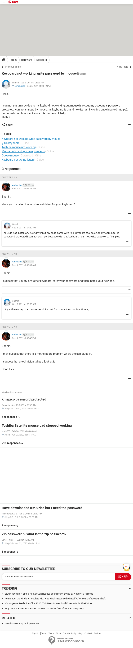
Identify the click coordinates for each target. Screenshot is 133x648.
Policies (97, 633)
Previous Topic (13, 66)
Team (43, 633)
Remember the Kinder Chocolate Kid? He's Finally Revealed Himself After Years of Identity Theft (55, 598)
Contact (88, 633)
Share (9, 124)
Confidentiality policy (72, 633)
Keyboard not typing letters (18, 159)
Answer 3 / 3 (9, 326)
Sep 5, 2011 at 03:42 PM (39, 86)
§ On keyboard (11, 143)
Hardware (26, 59)
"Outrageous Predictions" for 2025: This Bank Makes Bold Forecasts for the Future (48, 603)
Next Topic (122, 66)
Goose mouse (10, 155)
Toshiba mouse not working (19, 147)
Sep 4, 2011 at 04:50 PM (24, 227)
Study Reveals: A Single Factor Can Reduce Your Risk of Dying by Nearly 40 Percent (49, 593)
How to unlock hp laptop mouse (22, 623)
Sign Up (35, 633)
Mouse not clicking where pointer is (23, 151)
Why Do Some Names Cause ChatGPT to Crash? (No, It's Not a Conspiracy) (45, 608)
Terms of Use (54, 633)
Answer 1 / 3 (9, 177)
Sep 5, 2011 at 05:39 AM (24, 265)
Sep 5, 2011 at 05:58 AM (24, 304)
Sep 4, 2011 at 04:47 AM (24, 188)
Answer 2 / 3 (9, 254)
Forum (13, 59)
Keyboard (41, 59)
